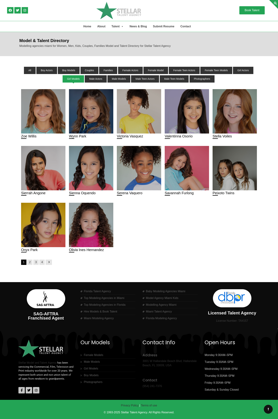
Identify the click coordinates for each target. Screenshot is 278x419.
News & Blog (138, 26)
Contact (185, 26)
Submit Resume (163, 26)
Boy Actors (46, 70)
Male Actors (95, 78)
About (101, 26)
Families (108, 70)
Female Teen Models (216, 70)
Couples (89, 70)
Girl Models (73, 78)
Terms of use (149, 405)
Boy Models (68, 70)
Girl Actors (243, 70)
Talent (118, 26)
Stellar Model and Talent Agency (37, 362)
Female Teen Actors (184, 70)
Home (87, 26)
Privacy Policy (130, 405)
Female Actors (130, 70)
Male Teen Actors (144, 78)
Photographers (202, 78)
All (29, 70)
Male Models (119, 78)
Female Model (156, 70)
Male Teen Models (174, 78)
